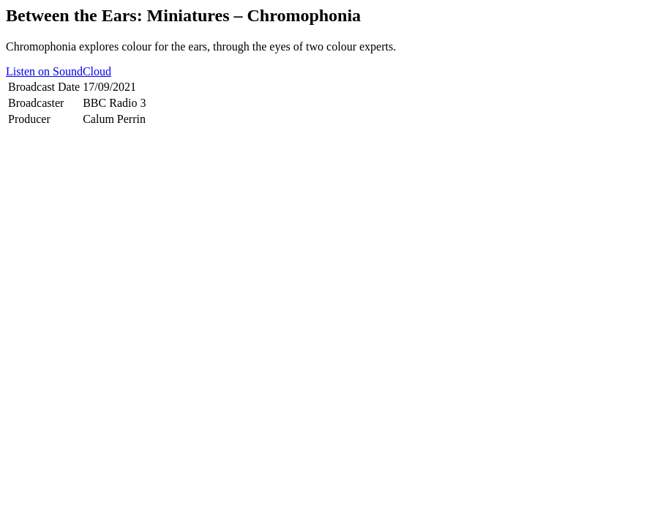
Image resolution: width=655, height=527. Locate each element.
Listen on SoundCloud (58, 71)
